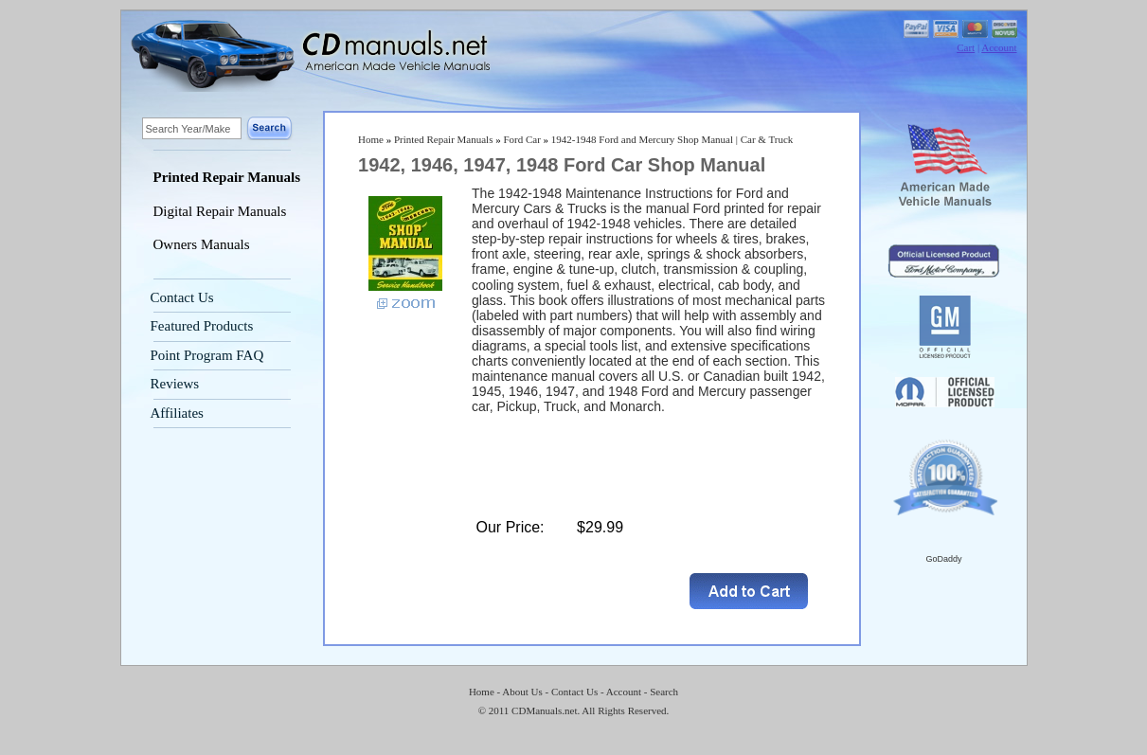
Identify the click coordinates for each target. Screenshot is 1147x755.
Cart (966, 47)
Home (371, 139)
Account (998, 47)
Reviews (175, 383)
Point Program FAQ (207, 355)
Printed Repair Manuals (227, 177)
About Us (522, 691)
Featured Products (202, 325)
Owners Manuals (201, 244)
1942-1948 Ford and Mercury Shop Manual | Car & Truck (672, 139)
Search (664, 691)
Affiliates (177, 413)
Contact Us (182, 297)
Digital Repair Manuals (220, 211)
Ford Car (521, 139)
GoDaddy (943, 559)
